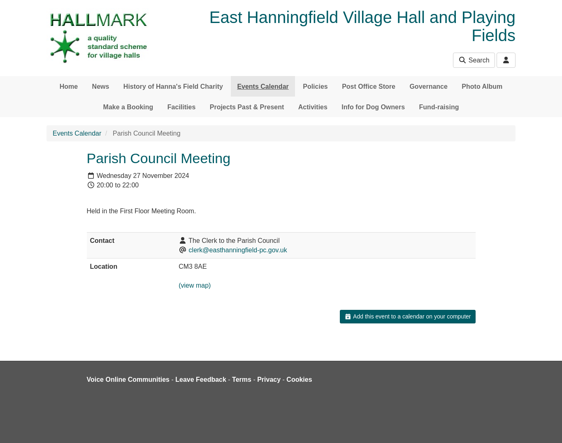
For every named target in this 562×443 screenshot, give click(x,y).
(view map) (195, 285)
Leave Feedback (200, 379)
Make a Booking (128, 107)
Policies (315, 86)
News (100, 86)
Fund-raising (439, 107)
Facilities (181, 107)
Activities (312, 107)
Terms (241, 379)
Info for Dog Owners (373, 107)
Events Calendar (262, 86)
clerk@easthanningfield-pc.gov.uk (238, 250)
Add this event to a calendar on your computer (407, 316)
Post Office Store (368, 86)
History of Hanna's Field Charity (173, 86)
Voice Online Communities (128, 379)
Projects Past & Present (247, 107)
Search (473, 60)
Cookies (299, 379)
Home (69, 86)
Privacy (269, 379)
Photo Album (482, 86)
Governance (428, 86)
